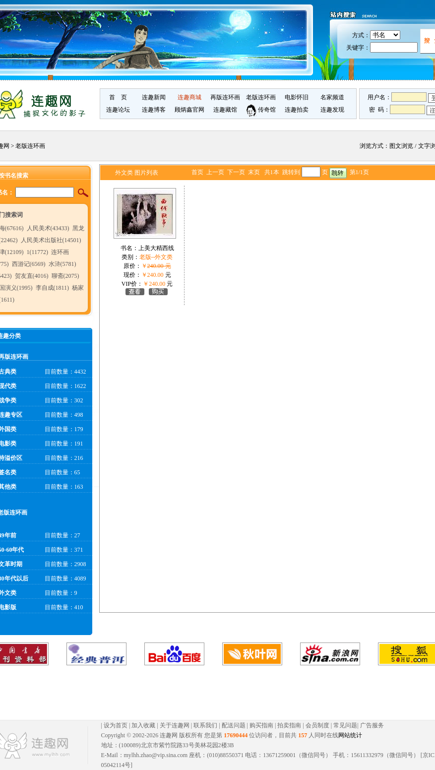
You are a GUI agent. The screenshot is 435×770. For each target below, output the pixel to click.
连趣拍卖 (297, 109)
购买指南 (261, 725)
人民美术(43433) (48, 228)
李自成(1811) (52, 287)
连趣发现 (332, 109)
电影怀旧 (297, 97)
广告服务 (372, 725)
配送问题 (234, 725)
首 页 (118, 97)
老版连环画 (261, 97)
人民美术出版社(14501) (51, 240)
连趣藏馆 (225, 109)
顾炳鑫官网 (189, 109)
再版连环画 (225, 97)
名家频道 (332, 97)
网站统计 (350, 735)
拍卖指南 (289, 725)
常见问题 (345, 725)
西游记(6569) (29, 263)
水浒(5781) (62, 263)
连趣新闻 (154, 97)
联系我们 (205, 725)
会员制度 (317, 725)
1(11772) (38, 252)
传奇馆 (261, 109)
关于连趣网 (174, 725)
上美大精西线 (156, 248)
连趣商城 (189, 97)
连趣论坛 (118, 109)
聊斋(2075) (65, 275)
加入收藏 (143, 725)
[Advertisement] (208, 692)
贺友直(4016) (32, 275)
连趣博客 (154, 109)
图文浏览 (401, 145)
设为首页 (115, 725)
